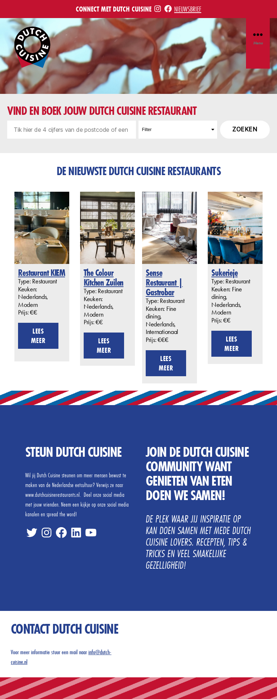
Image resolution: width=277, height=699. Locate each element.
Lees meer (38, 335)
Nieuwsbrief (187, 9)
